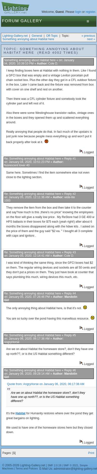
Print (91, 453)
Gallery (31, 21)
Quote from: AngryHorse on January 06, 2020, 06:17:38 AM (45, 384)
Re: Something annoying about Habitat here (32, 158)
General (37, 35)
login (78, 12)
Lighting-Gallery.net (15, 35)
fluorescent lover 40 (16, 165)
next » (91, 39)
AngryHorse (11, 342)
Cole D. (53, 63)
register (90, 12)
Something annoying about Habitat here (28, 39)
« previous (88, 35)
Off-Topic (52, 35)
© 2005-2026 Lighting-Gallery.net (23, 465)
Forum (10, 21)
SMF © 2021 (70, 465)
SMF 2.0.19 (54, 465)
